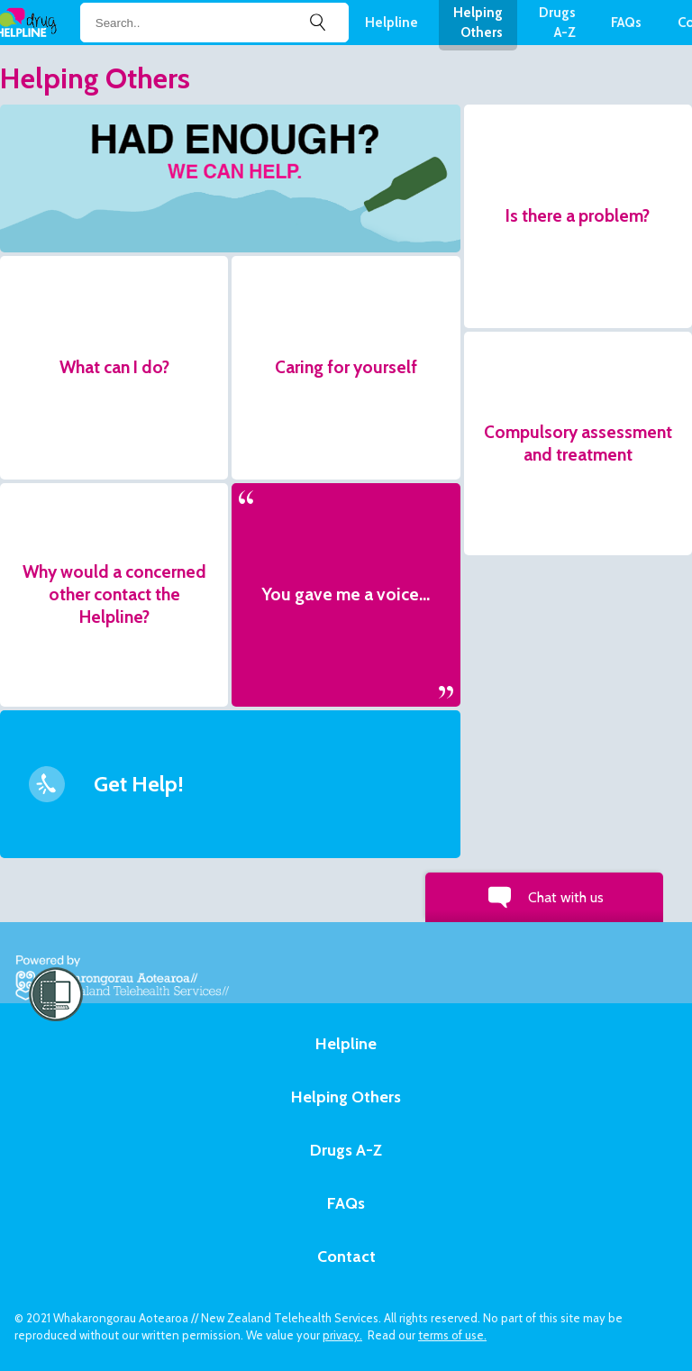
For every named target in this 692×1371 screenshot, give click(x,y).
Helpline (391, 22)
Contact (346, 1256)
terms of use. (452, 1335)
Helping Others (346, 1097)
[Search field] (214, 23)
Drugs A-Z (346, 1150)
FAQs (626, 22)
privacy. (342, 1335)
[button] (230, 178)
